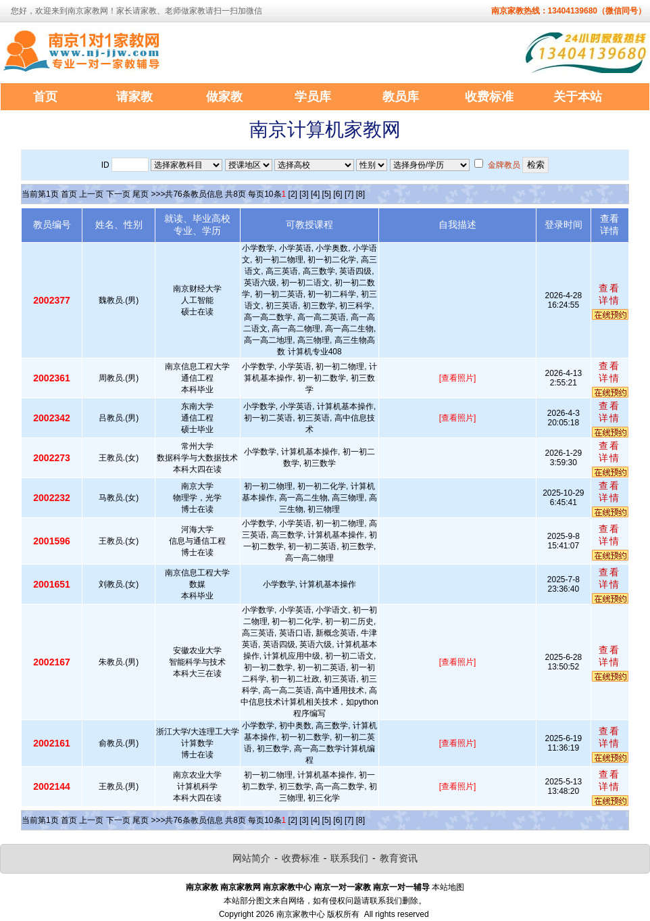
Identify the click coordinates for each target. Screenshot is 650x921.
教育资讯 (399, 858)
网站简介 (251, 858)
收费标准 (301, 858)
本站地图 (448, 887)
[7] (349, 194)
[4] (315, 194)
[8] (360, 194)
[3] (303, 194)
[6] (337, 194)
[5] (326, 194)
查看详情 (609, 294)
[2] (293, 194)
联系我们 (349, 858)
